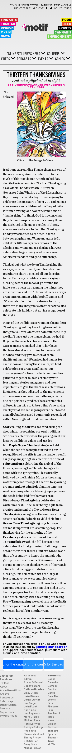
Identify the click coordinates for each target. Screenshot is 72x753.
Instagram (56, 8)
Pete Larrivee (32, 724)
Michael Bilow (32, 748)
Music (6, 31)
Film (50, 703)
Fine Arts (9, 19)
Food (66, 19)
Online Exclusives (19, 54)
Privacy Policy (8, 716)
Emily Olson (31, 693)
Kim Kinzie (30, 710)
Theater (8, 23)
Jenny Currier (32, 700)
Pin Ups (52, 727)
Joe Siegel (30, 703)
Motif (36, 28)
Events (43, 59)
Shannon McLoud (34, 734)
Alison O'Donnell (34, 682)
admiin (27, 679)
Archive (38, 8)
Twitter (51, 8)
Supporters (7, 712)
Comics (60, 59)
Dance (51, 693)
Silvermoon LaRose (27, 84)
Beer (66, 24)
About (3, 687)
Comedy (52, 686)
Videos (5, 59)
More (51, 717)
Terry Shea (30, 744)
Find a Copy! (62, 5)
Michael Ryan (32, 720)
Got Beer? (54, 713)
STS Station (31, 741)
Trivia (51, 741)
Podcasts (24, 59)
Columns (53, 54)
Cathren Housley (34, 689)
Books (51, 679)
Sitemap (5, 708)
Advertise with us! (10, 690)
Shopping (53, 731)
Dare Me (53, 696)
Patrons (46, 5)
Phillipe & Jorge (34, 727)
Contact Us (7, 698)
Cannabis (63, 32)
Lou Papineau (32, 713)
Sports (52, 734)
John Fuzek (30, 707)
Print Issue (22, 8)
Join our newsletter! (23, 5)
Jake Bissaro (32, 696)
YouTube (65, 8)
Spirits (65, 28)
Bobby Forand (32, 686)
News (5, 35)
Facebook (46, 8)
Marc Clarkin (31, 717)
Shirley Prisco (32, 738)
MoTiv (51, 744)
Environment (59, 36)
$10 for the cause (33, 664)
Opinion (7, 27)
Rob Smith (30, 731)
